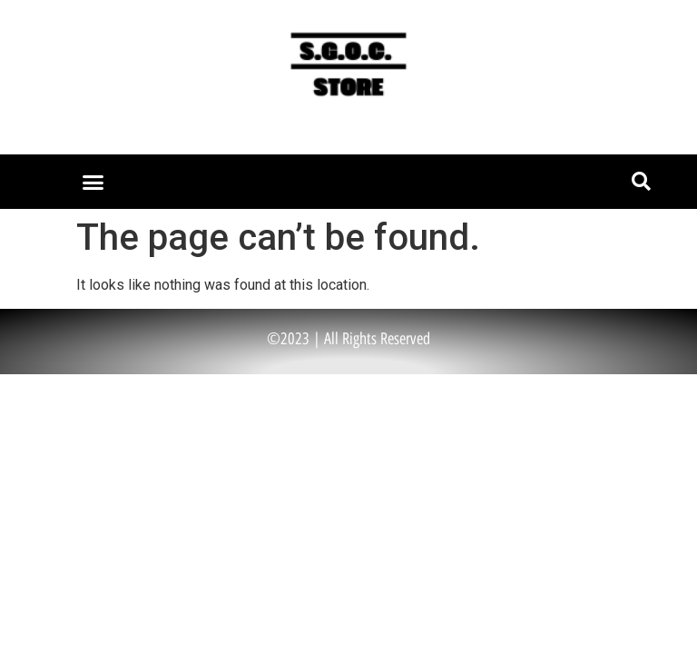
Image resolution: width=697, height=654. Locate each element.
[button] (92, 181)
